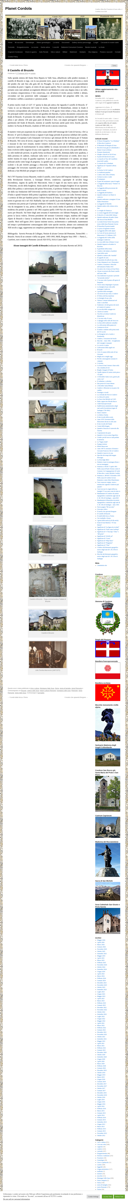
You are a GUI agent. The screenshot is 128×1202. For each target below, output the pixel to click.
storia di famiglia (65, 688)
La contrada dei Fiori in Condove (107, 395)
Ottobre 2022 (101, 1012)
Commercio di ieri (102, 327)
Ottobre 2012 (101, 1135)
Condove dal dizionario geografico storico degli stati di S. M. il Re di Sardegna (107, 550)
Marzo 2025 (100, 960)
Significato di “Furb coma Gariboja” (108, 529)
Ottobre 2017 (101, 1088)
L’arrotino (100, 363)
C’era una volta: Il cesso (104, 318)
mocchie (99, 1176)
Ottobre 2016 (101, 1097)
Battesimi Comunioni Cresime (72, 47)
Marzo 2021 (100, 1046)
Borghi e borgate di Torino (105, 370)
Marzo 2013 (100, 1126)
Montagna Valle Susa (47, 688)
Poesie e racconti (106, 52)
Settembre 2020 (102, 1057)
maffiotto (100, 1171)
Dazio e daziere (102, 413)
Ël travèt (99, 350)
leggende (100, 1167)
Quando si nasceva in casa (105, 453)
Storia (57, 688)
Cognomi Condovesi (15, 52)
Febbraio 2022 (101, 1028)
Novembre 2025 (102, 949)
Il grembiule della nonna (104, 249)
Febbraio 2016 (101, 1108)
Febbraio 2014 (101, 1117)
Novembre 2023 (102, 985)
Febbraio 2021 (101, 1048)
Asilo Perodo (43, 52)
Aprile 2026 (100, 942)
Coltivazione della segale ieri (106, 347)
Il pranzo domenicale (103, 152)
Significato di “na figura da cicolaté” (108, 527)
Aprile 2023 (100, 998)
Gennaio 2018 (101, 1081)
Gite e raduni (55, 52)
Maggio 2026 (101, 940)
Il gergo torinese (102, 444)
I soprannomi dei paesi (104, 433)
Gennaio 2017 (101, 1090)
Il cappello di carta (102, 258)
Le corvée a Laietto (103, 345)
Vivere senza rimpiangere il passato (108, 285)
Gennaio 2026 (101, 947)
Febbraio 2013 (101, 1129)
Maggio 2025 (101, 956)
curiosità (99, 1151)
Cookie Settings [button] (93, 1197)
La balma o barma (102, 415)
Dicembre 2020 (101, 1052)
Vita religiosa (92, 52)
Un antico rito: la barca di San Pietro (108, 269)
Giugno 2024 (101, 971)
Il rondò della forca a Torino (18, 65)
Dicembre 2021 (101, 1032)
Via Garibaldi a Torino (104, 518)
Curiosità (11, 47)
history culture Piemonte (48, 691)
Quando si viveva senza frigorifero (107, 435)
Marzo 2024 (100, 976)
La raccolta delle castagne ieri (106, 309)
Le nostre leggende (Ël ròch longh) (107, 213)
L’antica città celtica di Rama (106, 175)
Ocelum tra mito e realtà (104, 177)
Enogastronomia (23, 47)
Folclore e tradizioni (103, 1156)
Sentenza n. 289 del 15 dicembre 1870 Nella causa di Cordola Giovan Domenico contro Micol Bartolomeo (108, 478)
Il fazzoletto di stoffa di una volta (107, 260)
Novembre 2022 (102, 1010)
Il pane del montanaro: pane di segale (108, 181)
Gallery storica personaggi (81, 42)
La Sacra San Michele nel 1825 (106, 399)
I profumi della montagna (104, 291)
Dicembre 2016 (101, 1093)
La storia (56, 42)
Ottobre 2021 (101, 1037)
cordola (32, 73)
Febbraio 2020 (101, 1066)
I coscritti (55, 47)
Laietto (99, 1165)
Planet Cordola (18, 8)
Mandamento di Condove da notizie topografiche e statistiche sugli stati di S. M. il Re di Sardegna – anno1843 (108, 496)
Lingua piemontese (103, 1169)
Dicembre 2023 (101, 983)
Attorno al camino (102, 312)
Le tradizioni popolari (103, 172)
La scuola (34, 47)
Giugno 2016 (101, 1102)
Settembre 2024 (102, 969)
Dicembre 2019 (101, 1070)
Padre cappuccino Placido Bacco (107, 401)
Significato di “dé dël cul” (105, 536)
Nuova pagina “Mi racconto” (106, 507)
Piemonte (74, 691)
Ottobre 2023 (101, 987)
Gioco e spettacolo (102, 1162)
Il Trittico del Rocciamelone (105, 296)
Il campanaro (101, 179)
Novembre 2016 (102, 1095)
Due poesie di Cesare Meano (105, 383)
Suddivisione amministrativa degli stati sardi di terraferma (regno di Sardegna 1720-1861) (107, 408)
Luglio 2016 (101, 1099)
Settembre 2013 (102, 1122)
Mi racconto (19, 42)
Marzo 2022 (100, 1025)
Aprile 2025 (100, 958)
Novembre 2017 (102, 1086)
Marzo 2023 (100, 1001)
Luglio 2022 (101, 1016)
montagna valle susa (63, 691)
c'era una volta (101, 1144)
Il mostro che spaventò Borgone (76, 65)
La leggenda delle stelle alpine (106, 231)
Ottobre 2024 (101, 967)
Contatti (117, 52)
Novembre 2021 (102, 1034)
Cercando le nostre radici (110, 42)
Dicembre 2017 (101, 1084)
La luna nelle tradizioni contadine (107, 323)
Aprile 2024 (100, 974)
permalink (41, 693)
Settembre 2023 (102, 989)
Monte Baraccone (102, 446)
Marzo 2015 (100, 1111)
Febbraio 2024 (101, 978)
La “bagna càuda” (102, 442)
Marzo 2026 (100, 945)
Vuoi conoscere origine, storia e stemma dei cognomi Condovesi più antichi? (108, 484)
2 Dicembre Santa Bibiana (105, 386)
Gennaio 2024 (101, 980)
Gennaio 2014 (101, 1120)
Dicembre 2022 (101, 1007)
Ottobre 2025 (101, 951)
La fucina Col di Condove (105, 170)
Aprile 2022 (100, 1023)
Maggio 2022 (101, 1021)
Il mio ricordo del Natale (104, 424)
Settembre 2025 (102, 953)
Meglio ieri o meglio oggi (105, 356)
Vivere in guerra (31, 52)
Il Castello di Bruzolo (103, 514)
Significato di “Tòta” (103, 545)
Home (10, 42)
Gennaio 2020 (101, 1068)
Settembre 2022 (102, 1014)
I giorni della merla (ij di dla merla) (107, 520)
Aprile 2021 (100, 1043)
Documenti (66, 42)
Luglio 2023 (101, 992)
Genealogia (30, 42)
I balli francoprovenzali (104, 404)
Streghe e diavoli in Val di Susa (106, 154)
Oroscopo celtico (102, 509)
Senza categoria (102, 1180)
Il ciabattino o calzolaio (104, 381)
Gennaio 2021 (101, 1050)
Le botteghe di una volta (104, 298)
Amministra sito (102, 565)
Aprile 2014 (100, 1115)
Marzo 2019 (100, 1077)
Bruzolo (23, 691)
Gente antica (45, 47)
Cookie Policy (13, 57)
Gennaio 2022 (101, 1030)
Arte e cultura (34, 688)
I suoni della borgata (103, 426)
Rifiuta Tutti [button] (119, 1197)
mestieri (99, 1174)
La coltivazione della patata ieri (106, 325)
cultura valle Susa (33, 691)
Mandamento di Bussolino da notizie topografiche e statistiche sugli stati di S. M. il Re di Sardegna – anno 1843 (108, 502)
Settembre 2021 (102, 1039)
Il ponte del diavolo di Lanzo (106, 157)
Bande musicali (90, 47)
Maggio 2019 (101, 1075)
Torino (99, 1189)
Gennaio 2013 (101, 1131)
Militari (65, 52)
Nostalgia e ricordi (102, 392)
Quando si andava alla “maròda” (107, 255)
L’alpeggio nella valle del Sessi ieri (107, 320)
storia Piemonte (76, 688)
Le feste (101, 47)
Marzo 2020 (100, 1064)
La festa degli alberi (103, 460)
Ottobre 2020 (101, 1055)
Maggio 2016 (101, 1104)
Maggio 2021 (101, 1041)
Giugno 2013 (101, 1124)
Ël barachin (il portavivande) (105, 226)
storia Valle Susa (20, 693)
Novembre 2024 (102, 965)
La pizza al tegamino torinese (106, 228)
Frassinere (100, 1158)
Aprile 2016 (100, 1106)
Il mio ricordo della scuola (105, 417)
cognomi (99, 1147)
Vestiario (82, 52)
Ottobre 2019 (101, 1073)
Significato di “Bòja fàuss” (105, 541)
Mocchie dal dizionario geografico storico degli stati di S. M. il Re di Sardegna (107, 556)
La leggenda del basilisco (104, 192)
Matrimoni (73, 52)
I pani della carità (102, 253)
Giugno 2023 (101, 994)
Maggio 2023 (101, 996)
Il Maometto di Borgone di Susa (106, 145)
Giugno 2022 (101, 1019)
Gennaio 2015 (101, 1113)
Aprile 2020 (100, 1061)
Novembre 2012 (102, 1133)
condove (99, 1149)
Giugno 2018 (101, 1079)
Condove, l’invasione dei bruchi (106, 338)
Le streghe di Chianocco (104, 210)
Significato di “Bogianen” (105, 543)
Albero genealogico (43, 42)
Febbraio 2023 (101, 1003)
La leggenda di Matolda (104, 204)
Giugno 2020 (101, 1059)
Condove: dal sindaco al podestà (107, 251)
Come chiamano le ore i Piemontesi (108, 262)
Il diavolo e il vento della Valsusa (107, 215)
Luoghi (95, 42)
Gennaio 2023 (101, 1005)
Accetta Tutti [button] (107, 1197)
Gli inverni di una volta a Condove (107, 294)
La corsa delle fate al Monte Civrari (108, 242)
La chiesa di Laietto (103, 397)
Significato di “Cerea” (104, 538)
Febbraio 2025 (101, 962)
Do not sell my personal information (16, 1199)
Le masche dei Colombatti (105, 163)
